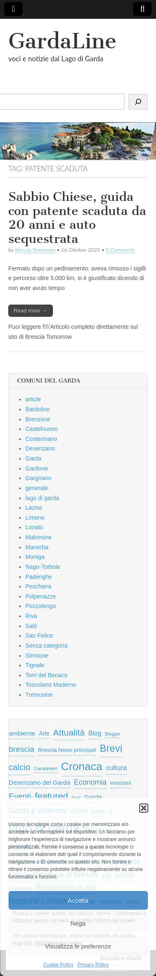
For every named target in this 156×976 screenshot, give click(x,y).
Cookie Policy (58, 965)
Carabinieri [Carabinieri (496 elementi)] (45, 768)
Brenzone (37, 419)
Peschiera (38, 586)
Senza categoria (46, 645)
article (33, 399)
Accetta (77, 900)
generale (36, 488)
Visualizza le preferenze (78, 946)
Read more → (30, 311)
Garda (33, 458)
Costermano (41, 438)
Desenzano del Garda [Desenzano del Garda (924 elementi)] (39, 782)
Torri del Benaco (46, 675)
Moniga (35, 556)
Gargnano (38, 478)
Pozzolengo (40, 606)
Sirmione (36, 655)
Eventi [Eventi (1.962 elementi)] (20, 796)
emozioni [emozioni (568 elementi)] (120, 783)
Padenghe (38, 576)
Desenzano (40, 448)
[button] (143, 808)
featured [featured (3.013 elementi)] (51, 796)
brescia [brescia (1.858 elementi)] (22, 749)
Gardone (36, 468)
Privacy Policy (93, 965)
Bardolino (37, 409)
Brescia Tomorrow (35, 250)
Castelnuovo (41, 428)
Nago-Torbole (42, 566)
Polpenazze (40, 596)
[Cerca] (138, 102)
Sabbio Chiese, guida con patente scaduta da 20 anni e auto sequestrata (77, 217)
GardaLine (62, 41)
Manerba (36, 547)
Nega (78, 923)
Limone (35, 517)
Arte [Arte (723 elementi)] (44, 734)
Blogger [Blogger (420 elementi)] (113, 733)
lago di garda (42, 498)
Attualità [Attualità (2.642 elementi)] (69, 732)
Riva (31, 616)
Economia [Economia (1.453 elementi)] (90, 782)
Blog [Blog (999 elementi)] (94, 733)
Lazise (33, 507)
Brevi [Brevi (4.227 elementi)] (111, 748)
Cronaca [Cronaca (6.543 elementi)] (81, 766)
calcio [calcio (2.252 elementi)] (19, 767)
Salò (31, 626)
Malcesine (38, 537)
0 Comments (120, 250)
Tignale (34, 665)
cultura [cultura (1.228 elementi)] (116, 768)
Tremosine (39, 694)
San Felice (39, 635)
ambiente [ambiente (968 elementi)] (22, 733)
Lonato (34, 527)
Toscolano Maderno (50, 684)
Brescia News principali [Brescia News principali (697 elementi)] (67, 750)
